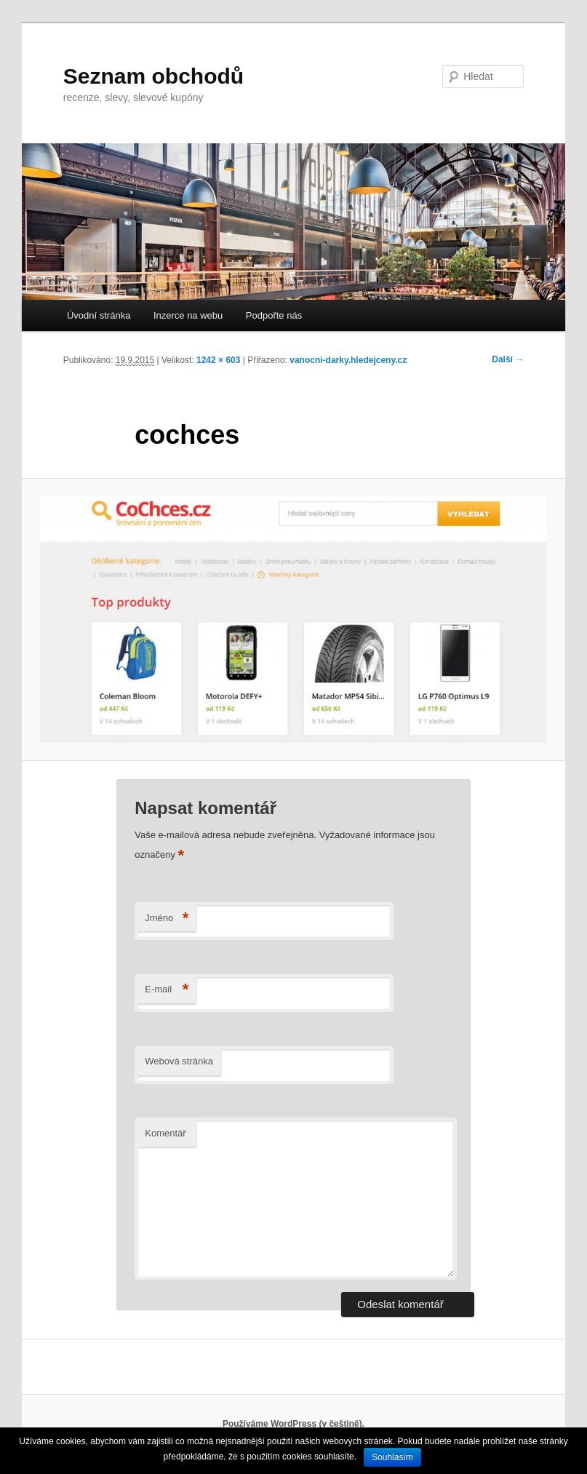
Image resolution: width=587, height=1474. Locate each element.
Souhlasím (392, 1457)
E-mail (166, 989)
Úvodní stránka (98, 315)
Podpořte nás (274, 315)
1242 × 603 (218, 360)
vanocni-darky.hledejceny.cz (348, 360)
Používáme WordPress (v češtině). (293, 1424)
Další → (508, 359)
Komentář (165, 1133)
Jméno (166, 918)
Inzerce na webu (188, 315)
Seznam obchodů (153, 76)
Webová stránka (179, 1061)
